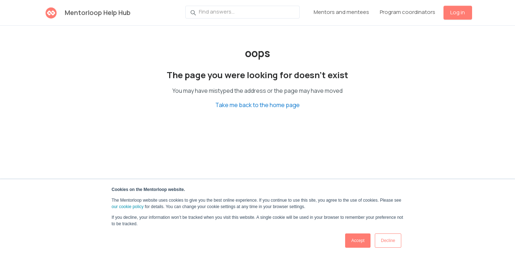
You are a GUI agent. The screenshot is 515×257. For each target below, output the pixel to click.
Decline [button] (388, 240)
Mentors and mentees (341, 12)
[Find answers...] (242, 12)
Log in (457, 12)
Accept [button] (357, 240)
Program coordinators (407, 12)
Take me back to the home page (257, 105)
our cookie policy (127, 206)
